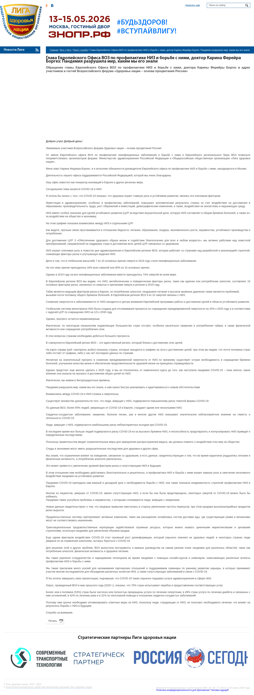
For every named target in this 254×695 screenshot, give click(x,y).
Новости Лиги (14, 50)
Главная (54, 50)
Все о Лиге (65, 50)
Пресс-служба (80, 50)
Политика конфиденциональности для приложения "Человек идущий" (192, 690)
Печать (52, 620)
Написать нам (192, 5)
